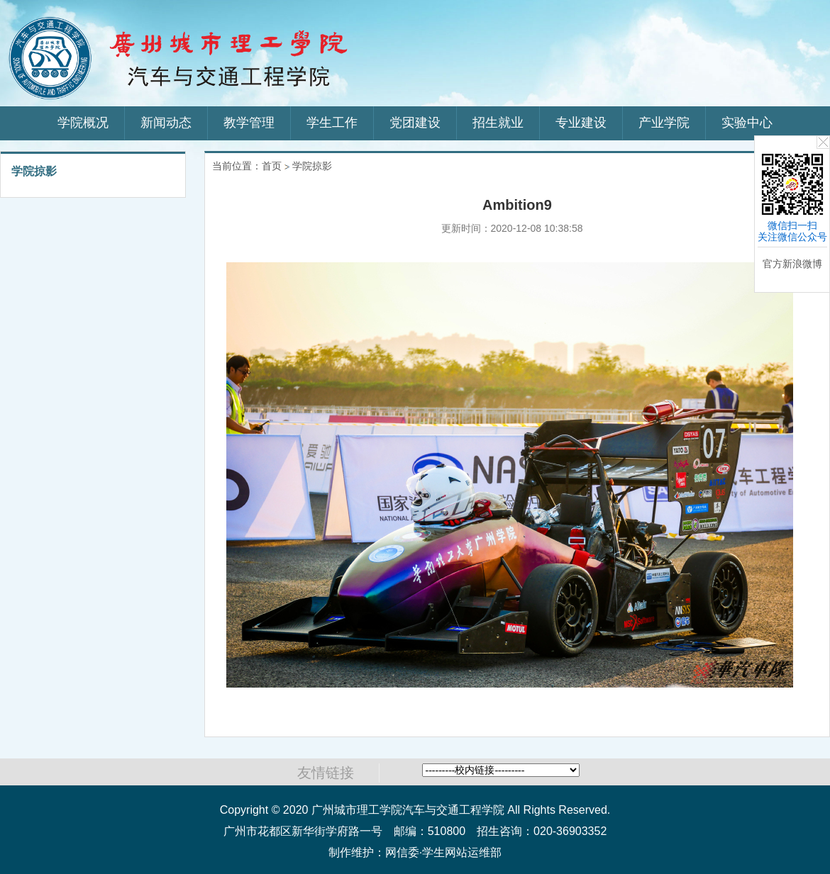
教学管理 (249, 123)
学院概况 (83, 123)
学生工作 (332, 123)
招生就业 (498, 123)
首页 (272, 166)
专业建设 (581, 123)
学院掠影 (312, 166)
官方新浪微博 (792, 263)
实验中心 (747, 123)
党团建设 (415, 123)
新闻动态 (166, 123)
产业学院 (664, 123)
